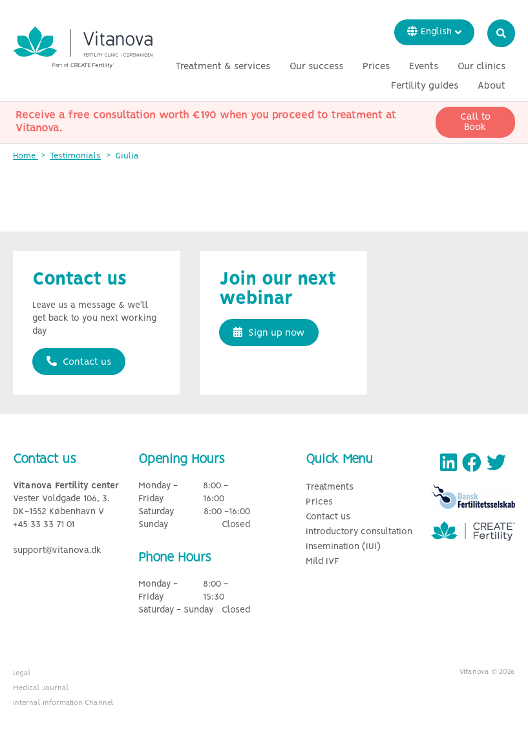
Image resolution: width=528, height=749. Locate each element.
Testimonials (75, 156)
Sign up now (268, 332)
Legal (22, 673)
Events (423, 66)
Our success (316, 66)
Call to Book (475, 122)
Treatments (330, 487)
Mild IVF (322, 562)
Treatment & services (222, 66)
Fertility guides (424, 86)
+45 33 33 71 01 (43, 525)
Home (25, 156)
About (491, 86)
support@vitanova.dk (57, 551)
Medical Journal (41, 688)
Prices (376, 66)
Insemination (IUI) (343, 547)
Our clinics (481, 66)
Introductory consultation (359, 532)
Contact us (79, 361)
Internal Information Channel (63, 703)
